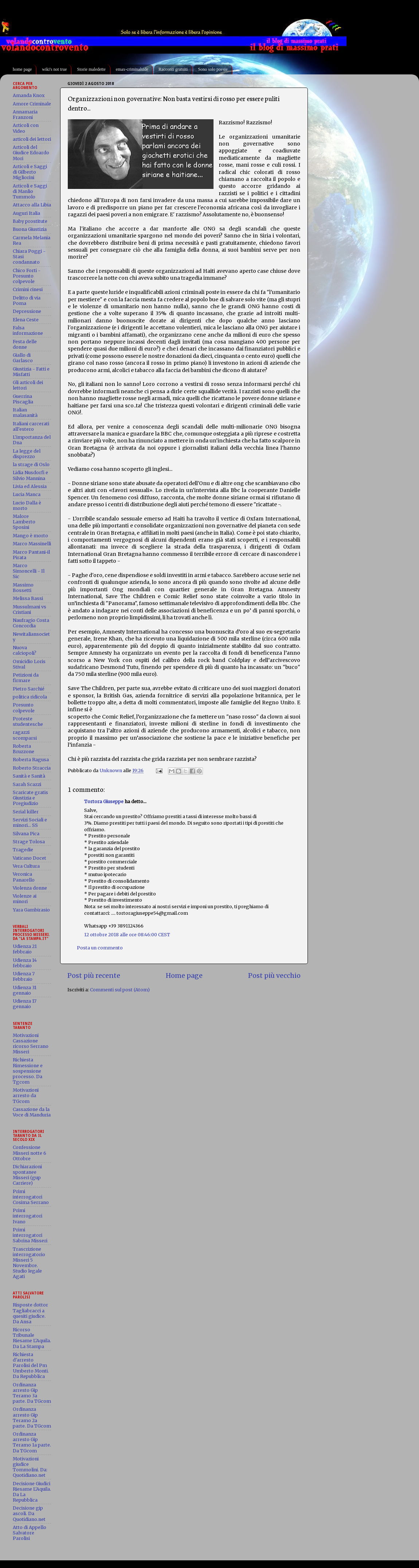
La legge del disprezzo (26, 453)
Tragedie (23, 849)
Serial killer (26, 811)
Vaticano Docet (29, 858)
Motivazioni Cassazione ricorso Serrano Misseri (30, 1043)
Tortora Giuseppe (104, 801)
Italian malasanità (25, 412)
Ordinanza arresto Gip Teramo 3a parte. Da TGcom (32, 1393)
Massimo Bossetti (23, 587)
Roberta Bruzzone (23, 748)
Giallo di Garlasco (23, 357)
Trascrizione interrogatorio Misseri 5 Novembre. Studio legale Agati (29, 1262)
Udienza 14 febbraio (25, 962)
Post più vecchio (274, 976)
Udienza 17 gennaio (24, 1003)
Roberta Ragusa (31, 759)
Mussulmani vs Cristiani (29, 609)
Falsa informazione (28, 330)
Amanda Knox (28, 95)
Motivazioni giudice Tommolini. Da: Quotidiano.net (30, 1467)
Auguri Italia (26, 213)
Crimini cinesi (28, 289)
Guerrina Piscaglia (23, 399)
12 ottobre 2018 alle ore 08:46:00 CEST (127, 934)
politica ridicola (30, 697)
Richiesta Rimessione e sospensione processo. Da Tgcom (28, 1070)
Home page (184, 976)
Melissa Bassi (28, 598)
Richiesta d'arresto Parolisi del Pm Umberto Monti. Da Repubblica (31, 1365)
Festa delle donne (25, 344)
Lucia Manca (26, 494)
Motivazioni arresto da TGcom (26, 1095)
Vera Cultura (26, 866)
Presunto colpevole (24, 707)
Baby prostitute (30, 221)
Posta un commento (100, 948)
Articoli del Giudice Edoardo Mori (31, 152)
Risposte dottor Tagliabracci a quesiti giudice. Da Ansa (30, 1313)
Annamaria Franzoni (25, 114)
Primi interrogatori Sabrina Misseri (30, 1235)
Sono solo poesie (212, 69)
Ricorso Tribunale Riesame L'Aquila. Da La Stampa (32, 1338)
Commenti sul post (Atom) (120, 989)
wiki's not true (54, 69)
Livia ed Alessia (30, 486)
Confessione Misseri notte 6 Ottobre (29, 1153)
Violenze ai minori (24, 898)
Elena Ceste (26, 319)
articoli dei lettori (32, 139)
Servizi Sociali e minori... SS (30, 822)
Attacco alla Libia (32, 205)
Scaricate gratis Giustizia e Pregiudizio (30, 798)
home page (22, 69)
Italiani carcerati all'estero (31, 426)
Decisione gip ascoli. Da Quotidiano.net (29, 1513)
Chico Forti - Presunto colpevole (26, 276)
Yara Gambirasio (31, 910)
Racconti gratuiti (173, 69)
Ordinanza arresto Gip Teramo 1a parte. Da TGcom (32, 1442)
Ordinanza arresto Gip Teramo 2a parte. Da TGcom (32, 1417)
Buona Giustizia (30, 229)
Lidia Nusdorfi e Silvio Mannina (30, 475)
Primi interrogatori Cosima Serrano (31, 1197)
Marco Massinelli (32, 543)
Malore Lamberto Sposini (24, 522)
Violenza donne (30, 888)
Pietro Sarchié (28, 689)
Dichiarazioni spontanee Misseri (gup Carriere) (27, 1175)
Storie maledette (91, 69)
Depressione (27, 311)
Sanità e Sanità (29, 776)
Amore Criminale (32, 104)
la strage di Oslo (31, 464)
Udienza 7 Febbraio (24, 976)
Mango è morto (30, 535)
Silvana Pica (26, 833)
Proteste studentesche (28, 721)
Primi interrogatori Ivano (27, 1216)
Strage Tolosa (29, 841)
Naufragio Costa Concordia (31, 622)
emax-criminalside (132, 69)
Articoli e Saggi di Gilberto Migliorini (30, 172)
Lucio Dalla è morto (27, 505)
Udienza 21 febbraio (25, 949)
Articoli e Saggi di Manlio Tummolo (30, 191)
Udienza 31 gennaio (24, 990)
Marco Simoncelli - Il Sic (28, 571)
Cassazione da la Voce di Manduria (32, 1112)
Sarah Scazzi (27, 784)
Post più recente (93, 976)
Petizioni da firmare (26, 677)
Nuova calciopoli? (24, 650)
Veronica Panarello (24, 876)
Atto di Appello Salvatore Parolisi (29, 1533)
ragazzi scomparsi (25, 734)
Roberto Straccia (32, 768)
